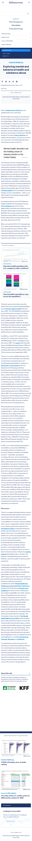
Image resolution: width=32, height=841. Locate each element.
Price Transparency (16, 22)
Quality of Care (5, 37)
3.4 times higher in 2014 (13, 309)
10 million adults (6, 190)
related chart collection (14, 110)
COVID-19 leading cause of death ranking (13, 763)
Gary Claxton (15, 85)
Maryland (11, 639)
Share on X (25, 157)
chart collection (19, 135)
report (17, 343)
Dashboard (8, 50)
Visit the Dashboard (10, 821)
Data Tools (6, 53)
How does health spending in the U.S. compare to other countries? (16, 267)
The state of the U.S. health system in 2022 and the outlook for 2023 (15, 797)
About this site (15, 673)
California (21, 639)
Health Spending (5, 33)
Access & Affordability (7, 41)
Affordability (16, 25)
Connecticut (24, 637)
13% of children (6, 206)
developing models (7, 528)
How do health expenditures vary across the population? (15, 295)
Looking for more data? (12, 811)
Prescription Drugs (16, 29)
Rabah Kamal (6, 85)
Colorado (4, 639)
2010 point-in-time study (10, 365)
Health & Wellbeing (6, 44)
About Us (6, 56)
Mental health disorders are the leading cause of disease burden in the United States (16, 152)
